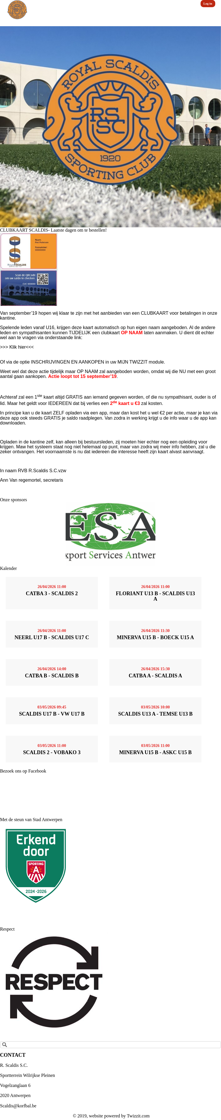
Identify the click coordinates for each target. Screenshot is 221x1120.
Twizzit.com (138, 1115)
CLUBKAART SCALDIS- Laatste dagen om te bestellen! (53, 230)
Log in (207, 3)
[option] (110, 126)
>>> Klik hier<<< (17, 347)
